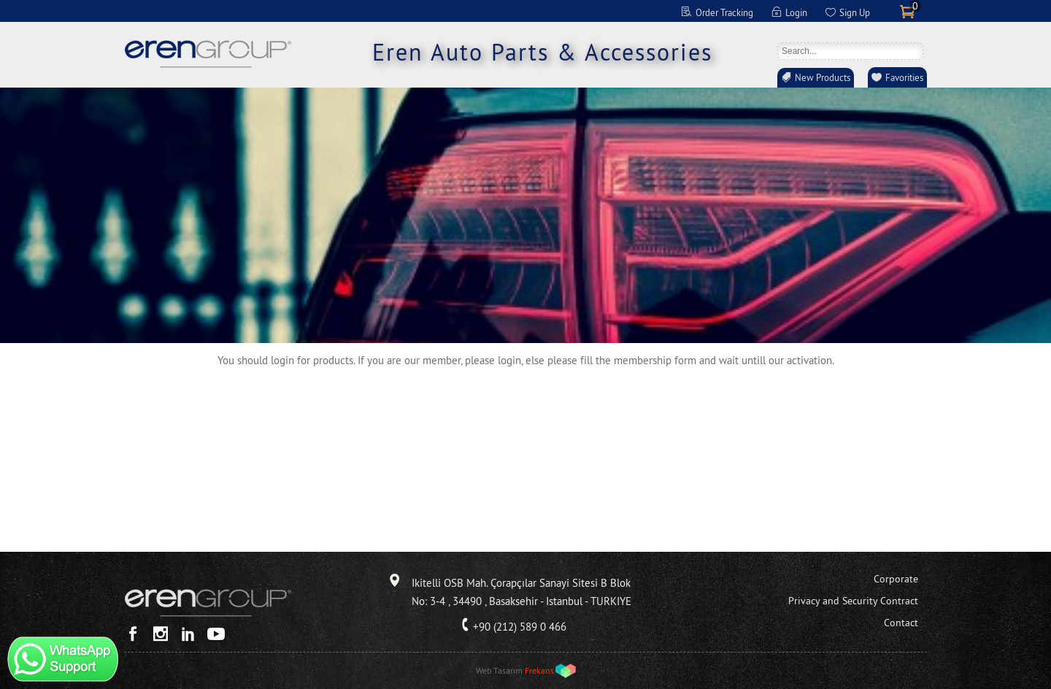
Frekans (539, 670)
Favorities (904, 77)
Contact (901, 622)
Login (796, 12)
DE (506, 11)
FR (525, 11)
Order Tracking (724, 12)
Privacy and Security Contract (853, 600)
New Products (822, 77)
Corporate (896, 578)
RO (581, 11)
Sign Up (854, 12)
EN (487, 11)
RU (562, 11)
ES (543, 11)
